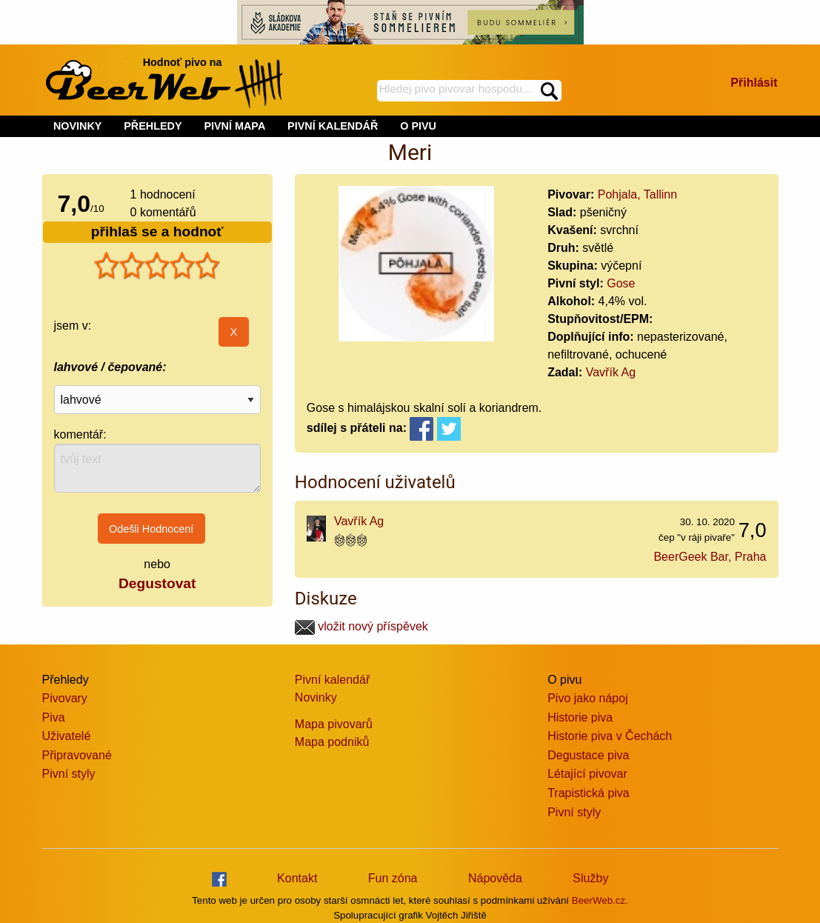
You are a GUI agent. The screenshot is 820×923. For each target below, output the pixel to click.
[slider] (157, 266)
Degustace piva (588, 755)
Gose (621, 283)
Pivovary (64, 698)
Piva (53, 717)
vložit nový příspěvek (361, 626)
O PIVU (418, 126)
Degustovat (157, 583)
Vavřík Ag (611, 372)
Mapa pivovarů (334, 724)
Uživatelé (66, 736)
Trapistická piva (588, 793)
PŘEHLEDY (152, 126)
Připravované (77, 755)
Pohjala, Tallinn (637, 194)
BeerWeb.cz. (600, 900)
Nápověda (495, 878)
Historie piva (580, 717)
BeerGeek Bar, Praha (709, 556)
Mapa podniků (332, 742)
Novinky (316, 697)
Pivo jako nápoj (587, 698)
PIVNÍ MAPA (234, 126)
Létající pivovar (587, 773)
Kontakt (297, 878)
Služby (590, 878)
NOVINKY (77, 126)
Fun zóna (393, 878)
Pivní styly (69, 773)
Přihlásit (753, 82)
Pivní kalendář (332, 679)
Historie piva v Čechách (609, 736)
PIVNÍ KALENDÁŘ (332, 126)
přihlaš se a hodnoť (157, 231)
